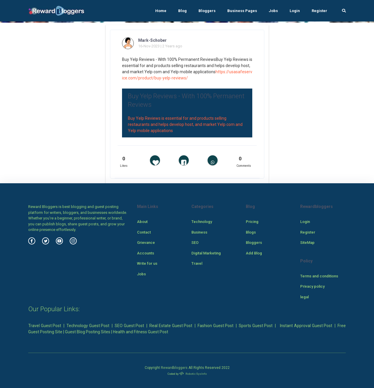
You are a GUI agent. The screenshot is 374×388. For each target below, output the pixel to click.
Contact (144, 232)
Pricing (252, 221)
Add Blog (254, 253)
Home (160, 11)
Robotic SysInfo (193, 373)
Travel (196, 263)
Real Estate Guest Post (170, 325)
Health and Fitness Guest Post (140, 331)
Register (319, 11)
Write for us (147, 263)
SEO (194, 242)
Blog (182, 11)
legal (304, 297)
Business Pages (242, 11)
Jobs (273, 11)
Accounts (145, 253)
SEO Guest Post (129, 325)
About (142, 221)
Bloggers (207, 11)
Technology (201, 221)
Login (295, 11)
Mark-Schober (152, 40)
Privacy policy (312, 286)
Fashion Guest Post (215, 325)
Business (199, 232)
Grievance (146, 242)
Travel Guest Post (44, 325)
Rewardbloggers (174, 368)
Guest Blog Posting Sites (87, 331)
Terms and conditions (319, 276)
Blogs (251, 232)
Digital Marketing (206, 253)
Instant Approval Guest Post (306, 325)
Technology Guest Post (87, 325)
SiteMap (307, 242)
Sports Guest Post (256, 325)
